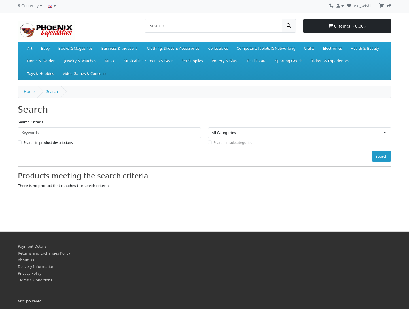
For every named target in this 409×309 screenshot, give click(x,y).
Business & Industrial (120, 48)
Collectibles (218, 48)
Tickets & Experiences (330, 60)
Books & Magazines (75, 48)
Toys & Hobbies (40, 73)
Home (29, 91)
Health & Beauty (365, 48)
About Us (26, 259)
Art (29, 48)
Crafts (309, 48)
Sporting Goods (288, 60)
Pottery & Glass (225, 60)
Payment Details (32, 246)
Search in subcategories (233, 142)
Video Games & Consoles (84, 73)
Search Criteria (31, 122)
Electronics (332, 48)
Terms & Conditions (35, 280)
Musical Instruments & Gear (148, 60)
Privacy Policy (29, 273)
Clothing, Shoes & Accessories (173, 48)
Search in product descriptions (48, 142)
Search (52, 91)
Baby (45, 48)
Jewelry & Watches (80, 60)
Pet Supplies (192, 60)
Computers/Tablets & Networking (266, 48)
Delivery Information (36, 266)
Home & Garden (41, 60)
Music (110, 60)
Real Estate (256, 60)
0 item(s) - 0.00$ (347, 26)
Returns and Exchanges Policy (44, 253)
